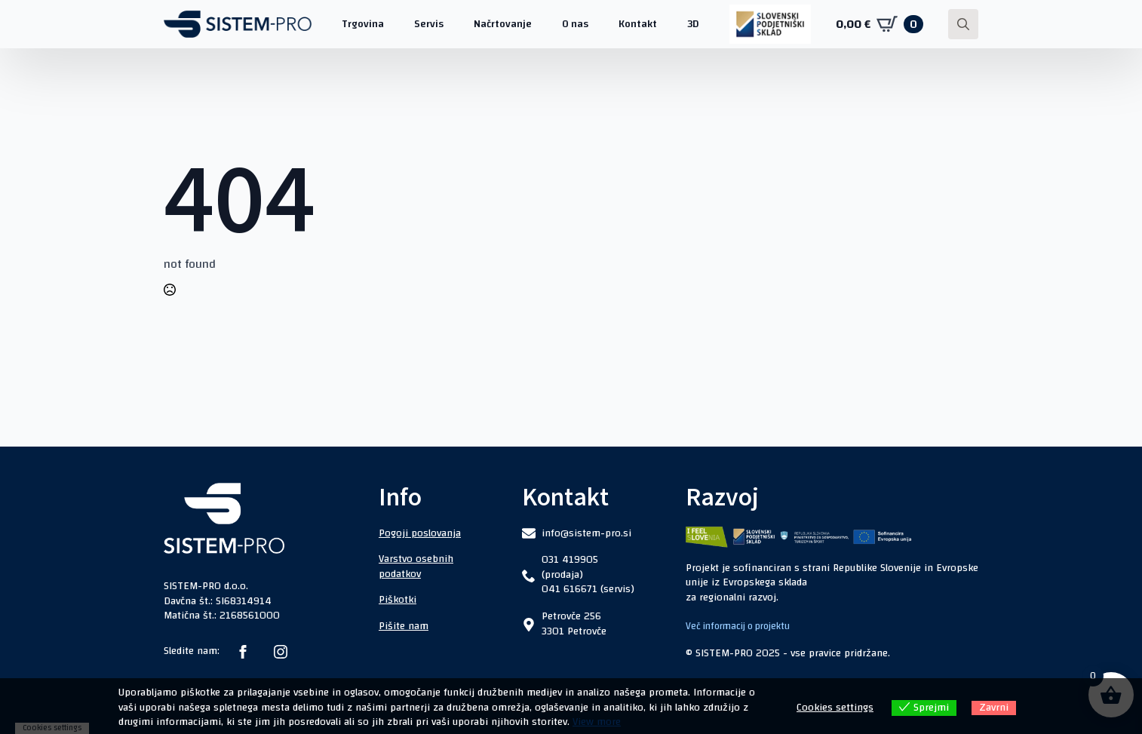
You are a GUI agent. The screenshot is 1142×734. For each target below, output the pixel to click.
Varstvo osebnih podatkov (416, 566)
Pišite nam (403, 626)
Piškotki (397, 600)
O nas (575, 24)
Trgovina (363, 24)
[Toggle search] (963, 24)
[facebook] (243, 651)
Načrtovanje (503, 24)
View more (597, 722)
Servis (429, 24)
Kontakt (638, 24)
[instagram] (280, 651)
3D (693, 24)
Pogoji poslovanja (420, 533)
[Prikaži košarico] (879, 24)
